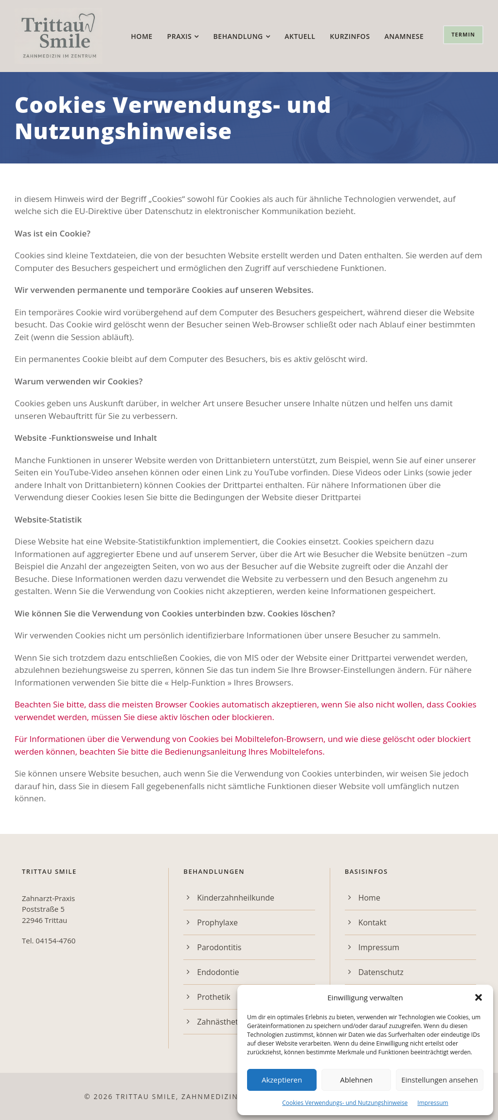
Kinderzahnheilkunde (235, 897)
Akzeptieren (282, 1079)
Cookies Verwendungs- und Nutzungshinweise (345, 1103)
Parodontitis (219, 947)
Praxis (179, 36)
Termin (463, 34)
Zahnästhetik (220, 1021)
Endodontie (218, 972)
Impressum (432, 1103)
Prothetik (213, 997)
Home (141, 36)
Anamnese (404, 36)
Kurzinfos (350, 36)
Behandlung (238, 36)
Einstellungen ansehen (439, 1079)
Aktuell (300, 36)
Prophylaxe (217, 922)
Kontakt (372, 922)
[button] (478, 997)
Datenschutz (381, 972)
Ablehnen (356, 1079)
